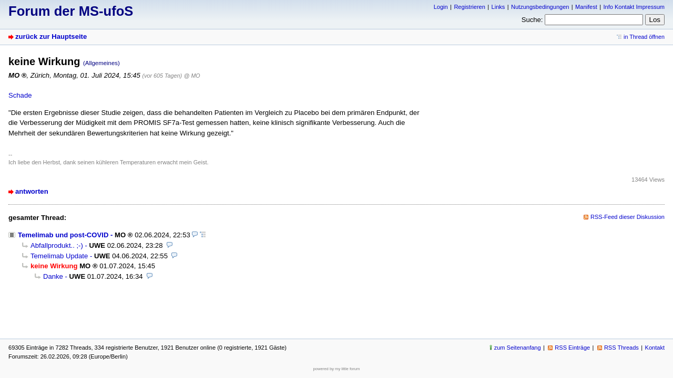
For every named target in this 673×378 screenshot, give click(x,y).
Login (441, 7)
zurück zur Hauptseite (51, 36)
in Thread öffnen (644, 37)
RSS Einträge (572, 347)
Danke (53, 276)
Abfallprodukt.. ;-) (56, 245)
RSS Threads (621, 347)
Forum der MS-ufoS (70, 11)
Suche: (532, 20)
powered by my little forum (336, 368)
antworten (31, 191)
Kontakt (655, 347)
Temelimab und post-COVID (63, 235)
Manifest (586, 7)
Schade (20, 95)
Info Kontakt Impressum (634, 7)
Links (498, 7)
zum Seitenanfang (517, 347)
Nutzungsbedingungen (540, 7)
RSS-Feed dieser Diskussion (627, 217)
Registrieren (469, 7)
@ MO (192, 75)
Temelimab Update (59, 256)
